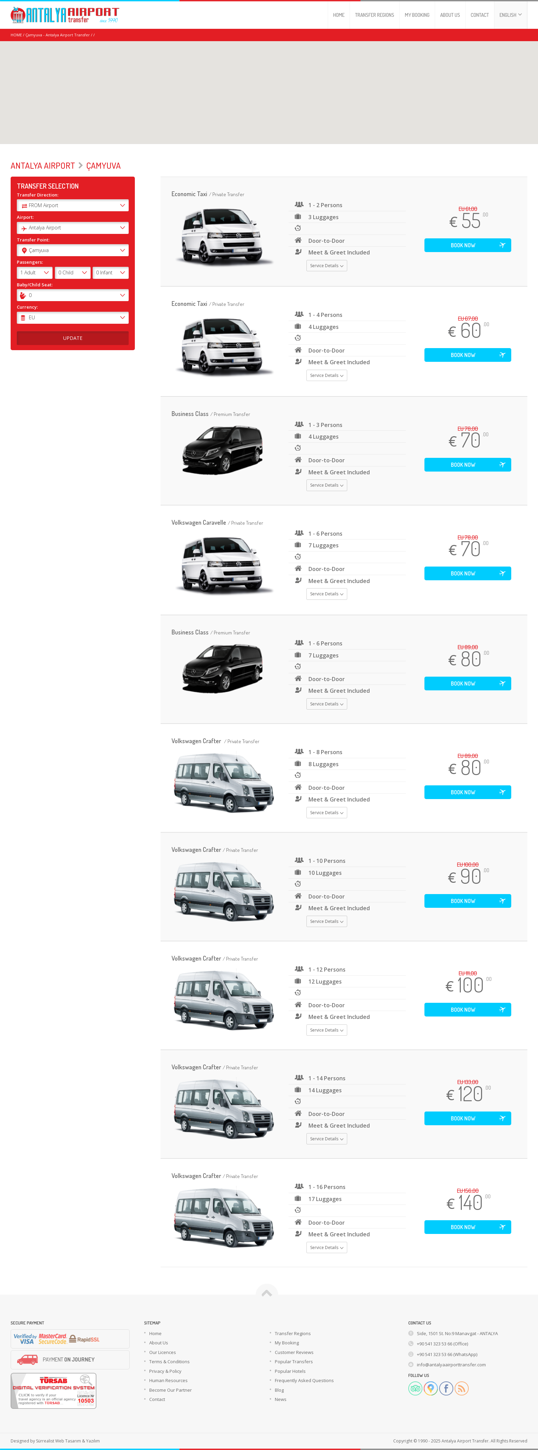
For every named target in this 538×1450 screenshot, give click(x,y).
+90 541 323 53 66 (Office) (442, 1344)
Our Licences (162, 1352)
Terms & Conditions (169, 1361)
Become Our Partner (170, 1390)
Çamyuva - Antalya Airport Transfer (57, 34)
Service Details (326, 266)
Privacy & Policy (165, 1371)
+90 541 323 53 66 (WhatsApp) (447, 1354)
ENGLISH (511, 15)
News (280, 1399)
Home (155, 1333)
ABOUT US (450, 15)
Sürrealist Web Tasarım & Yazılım (68, 1441)
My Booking (287, 1343)
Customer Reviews (294, 1352)
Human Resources (168, 1380)
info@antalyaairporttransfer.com (451, 1365)
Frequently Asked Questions (304, 1380)
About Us (158, 1343)
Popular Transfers (294, 1361)
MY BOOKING (417, 15)
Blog (279, 1390)
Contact (157, 1399)
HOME (338, 15)
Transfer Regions (293, 1333)
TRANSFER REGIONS (374, 15)
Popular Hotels (290, 1371)
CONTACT (480, 15)
